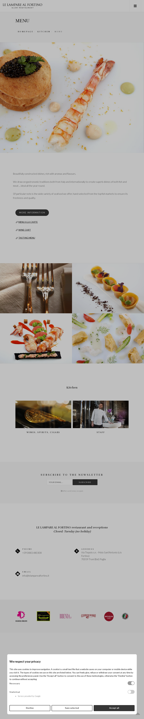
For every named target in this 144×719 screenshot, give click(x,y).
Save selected (72, 708)
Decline (30, 708)
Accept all (114, 708)
